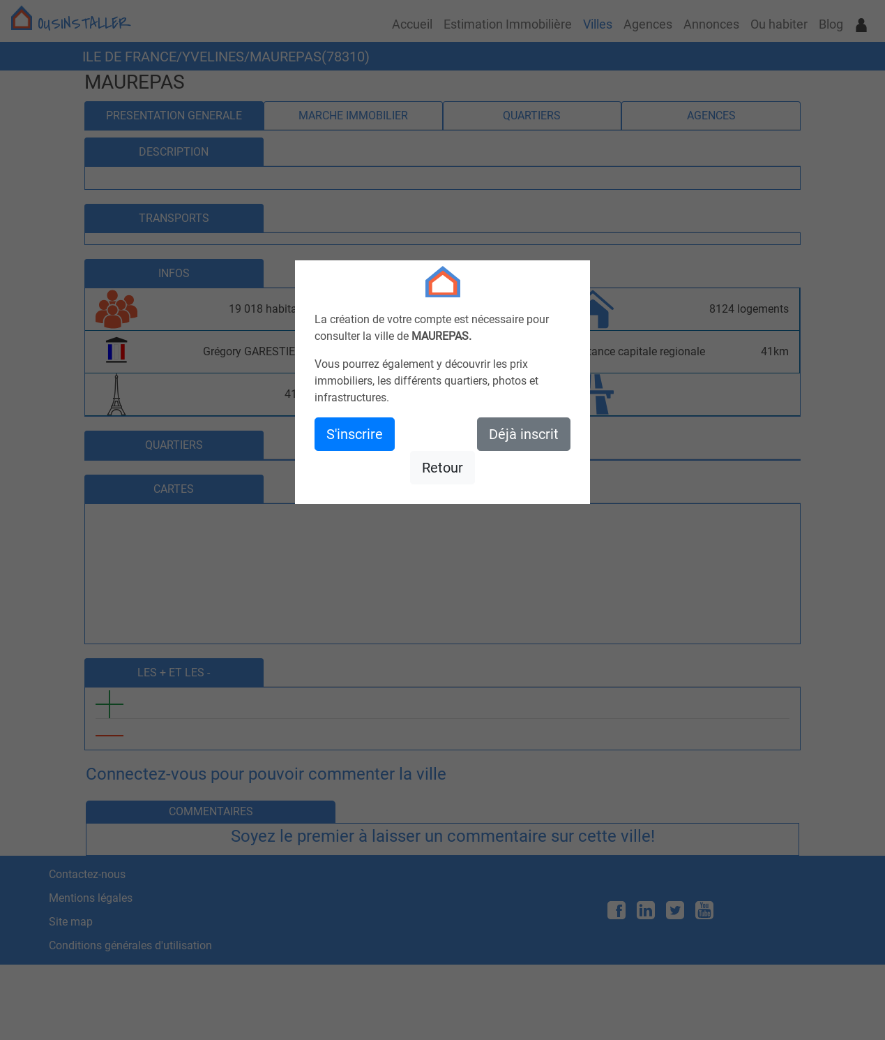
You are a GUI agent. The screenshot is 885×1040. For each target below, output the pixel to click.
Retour (442, 467)
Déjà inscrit (524, 434)
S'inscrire (354, 434)
